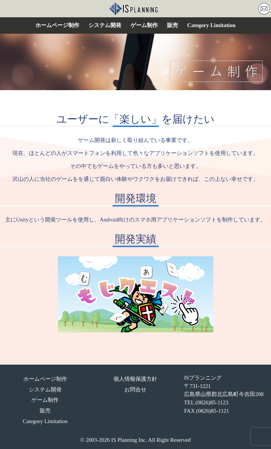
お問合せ (135, 390)
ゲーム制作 (144, 25)
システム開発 (104, 25)
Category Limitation (211, 25)
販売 (172, 25)
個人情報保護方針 (135, 379)
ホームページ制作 (57, 25)
